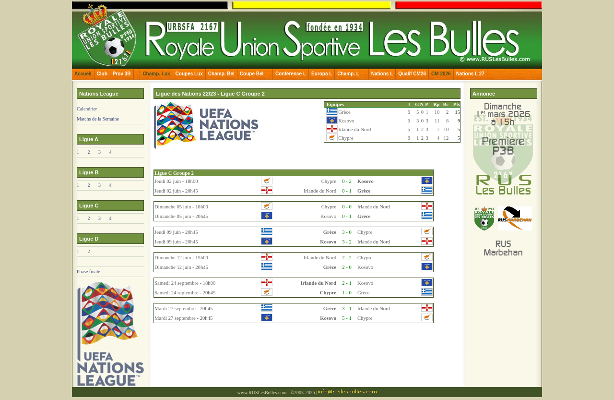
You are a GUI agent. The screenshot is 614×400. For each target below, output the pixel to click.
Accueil (83, 73)
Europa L (321, 73)
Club (102, 73)
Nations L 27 (470, 73)
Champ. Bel (221, 73)
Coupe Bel (251, 73)
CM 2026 (441, 73)
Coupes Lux (189, 73)
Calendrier (87, 108)
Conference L (290, 73)
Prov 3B (122, 73)
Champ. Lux (156, 73)
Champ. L (348, 73)
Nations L (382, 73)
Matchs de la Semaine (98, 118)
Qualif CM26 (412, 73)
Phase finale (88, 271)
